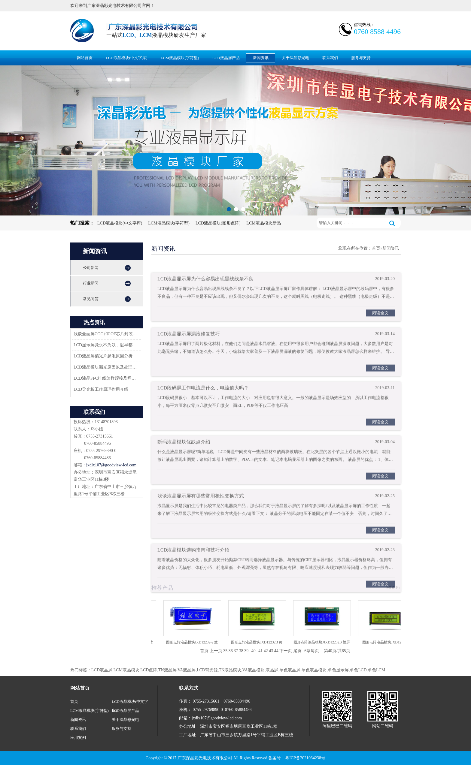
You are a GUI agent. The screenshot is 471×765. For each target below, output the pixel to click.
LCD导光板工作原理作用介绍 (101, 389)
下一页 (285, 651)
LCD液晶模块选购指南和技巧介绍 (193, 561)
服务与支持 (361, 58)
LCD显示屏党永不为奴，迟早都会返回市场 (106, 345)
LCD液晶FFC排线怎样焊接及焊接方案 (106, 378)
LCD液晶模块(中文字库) (126, 58)
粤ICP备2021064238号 (305, 758)
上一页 (216, 651)
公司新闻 (91, 267)
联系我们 (330, 58)
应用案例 (78, 737)
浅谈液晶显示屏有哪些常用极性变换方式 (200, 507)
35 (225, 651)
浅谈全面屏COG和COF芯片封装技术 (106, 334)
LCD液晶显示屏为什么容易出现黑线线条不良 (205, 290)
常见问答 (91, 299)
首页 (376, 248)
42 (266, 651)
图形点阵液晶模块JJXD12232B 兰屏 (323, 642)
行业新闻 (91, 283)
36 (231, 651)
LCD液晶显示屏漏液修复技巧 (188, 345)
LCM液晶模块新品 (263, 223)
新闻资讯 (261, 58)
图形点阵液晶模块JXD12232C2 (388, 642)
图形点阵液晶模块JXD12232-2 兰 (194, 642)
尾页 (297, 651)
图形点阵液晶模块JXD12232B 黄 (258, 642)
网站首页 (85, 58)
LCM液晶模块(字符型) (180, 58)
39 (246, 651)
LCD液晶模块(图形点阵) (218, 223)
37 (236, 651)
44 (276, 651)
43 (271, 651)
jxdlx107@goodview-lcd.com (111, 465)
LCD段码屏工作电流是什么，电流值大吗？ (203, 399)
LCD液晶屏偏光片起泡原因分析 (103, 356)
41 (260, 651)
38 (241, 651)
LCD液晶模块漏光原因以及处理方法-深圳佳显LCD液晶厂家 (106, 367)
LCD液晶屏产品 (226, 58)
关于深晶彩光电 (295, 58)
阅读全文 (380, 324)
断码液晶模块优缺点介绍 (183, 453)
